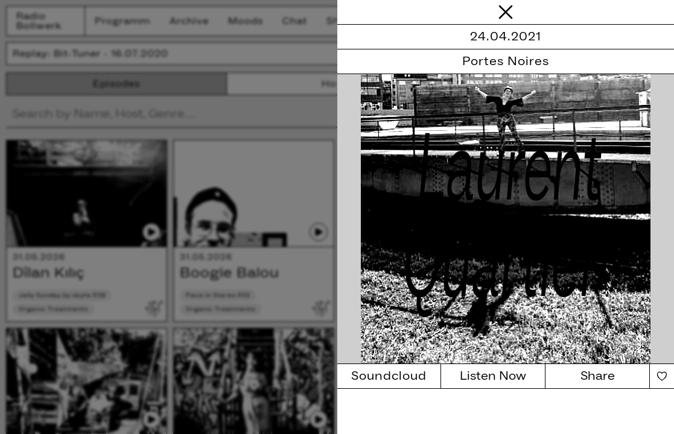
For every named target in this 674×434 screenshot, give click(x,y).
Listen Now (493, 376)
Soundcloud (389, 376)
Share (597, 376)
